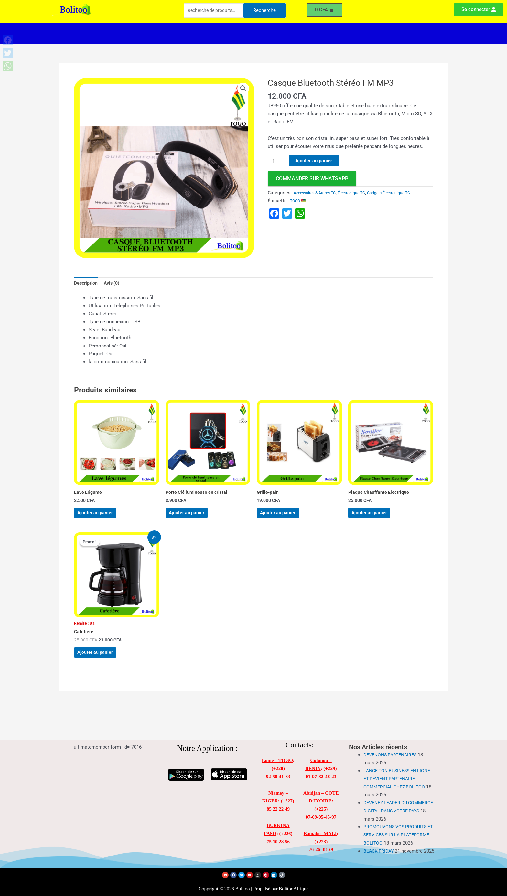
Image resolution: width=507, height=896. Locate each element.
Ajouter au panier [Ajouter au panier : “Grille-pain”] (285, 518)
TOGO (299, 201)
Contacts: (300, 732)
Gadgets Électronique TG (403, 193)
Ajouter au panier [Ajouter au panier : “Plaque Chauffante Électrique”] (376, 518)
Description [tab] (86, 284)
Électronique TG (360, 193)
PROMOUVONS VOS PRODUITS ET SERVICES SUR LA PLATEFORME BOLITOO (397, 822)
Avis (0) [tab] (113, 284)
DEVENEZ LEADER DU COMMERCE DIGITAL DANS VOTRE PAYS (393, 798)
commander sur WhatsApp (312, 179)
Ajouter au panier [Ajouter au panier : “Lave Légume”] (102, 518)
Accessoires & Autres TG (318, 193)
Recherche (264, 11)
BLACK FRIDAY (379, 846)
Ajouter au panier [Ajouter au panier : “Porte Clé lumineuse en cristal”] (193, 518)
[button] (191, 33)
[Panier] (324, 10)
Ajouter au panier (315, 161)
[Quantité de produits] (276, 161)
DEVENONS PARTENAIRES (392, 742)
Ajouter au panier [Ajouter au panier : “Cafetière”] (102, 665)
